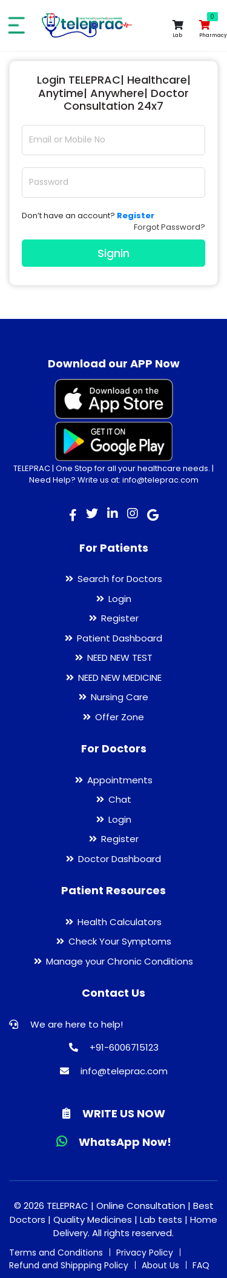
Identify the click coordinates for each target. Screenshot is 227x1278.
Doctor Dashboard (119, 858)
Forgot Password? (169, 227)
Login (119, 598)
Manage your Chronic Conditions (119, 961)
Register (120, 618)
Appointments (120, 780)
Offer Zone (119, 717)
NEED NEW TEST (120, 657)
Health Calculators (119, 921)
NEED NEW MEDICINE (120, 677)
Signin (113, 253)
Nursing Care (119, 697)
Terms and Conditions (56, 1252)
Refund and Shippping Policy (68, 1265)
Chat (119, 799)
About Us (160, 1265)
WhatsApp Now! (113, 1141)
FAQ (200, 1265)
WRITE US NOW (113, 1113)
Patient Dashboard (119, 638)
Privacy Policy (144, 1252)
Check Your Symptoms (119, 941)
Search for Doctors (119, 578)
